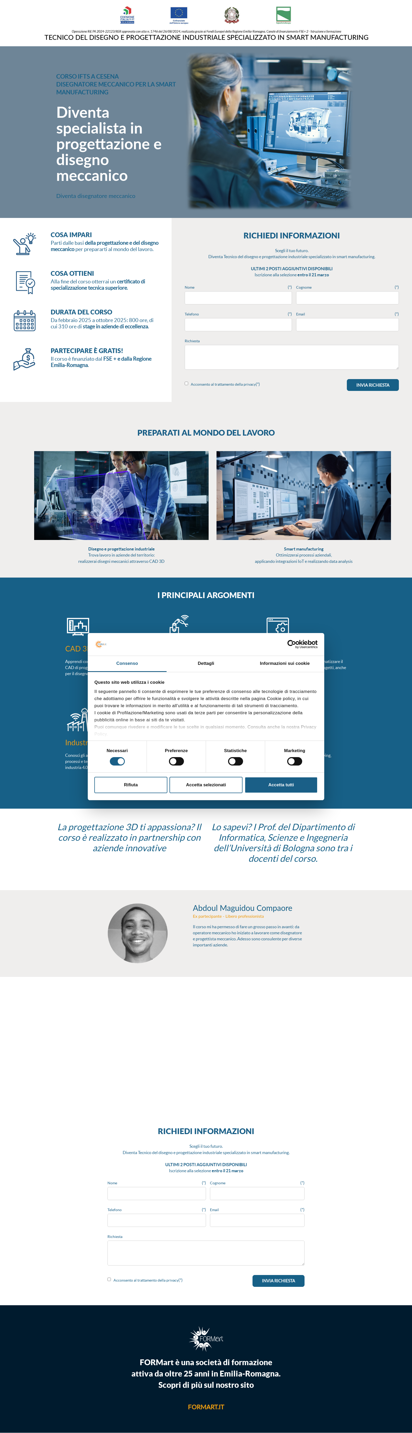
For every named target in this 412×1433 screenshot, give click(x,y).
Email (300, 314)
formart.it (206, 1407)
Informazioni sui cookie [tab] (285, 663)
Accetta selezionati (206, 784)
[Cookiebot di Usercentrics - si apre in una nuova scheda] (295, 644)
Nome (189, 287)
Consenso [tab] (127, 663)
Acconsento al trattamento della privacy (223, 384)
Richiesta (192, 341)
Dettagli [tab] (206, 663)
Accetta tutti (281, 784)
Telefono (192, 314)
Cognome (304, 287)
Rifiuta (131, 784)
